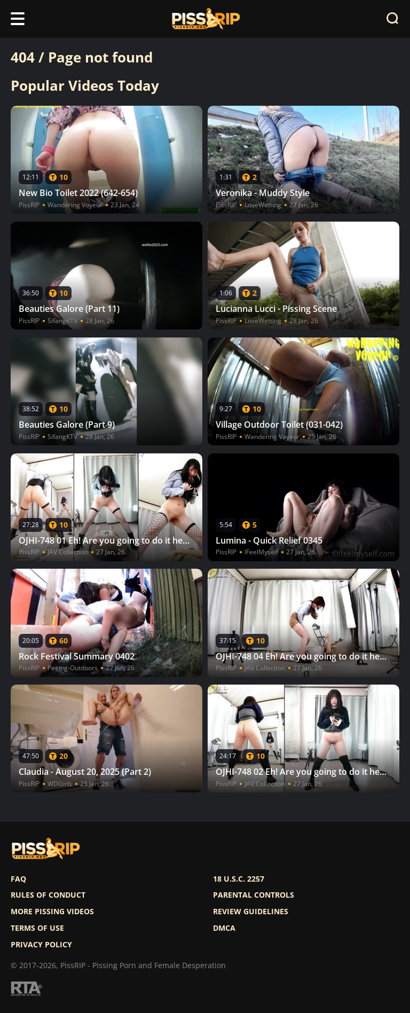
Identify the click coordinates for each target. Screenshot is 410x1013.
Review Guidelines (250, 911)
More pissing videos (52, 911)
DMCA (224, 928)
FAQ (18, 879)
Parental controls (253, 895)
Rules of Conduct (48, 895)
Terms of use (37, 928)
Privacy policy (41, 944)
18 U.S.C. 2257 (238, 879)
